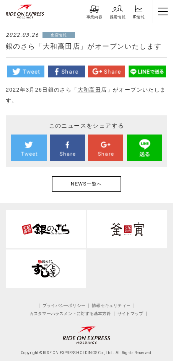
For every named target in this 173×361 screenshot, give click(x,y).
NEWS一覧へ (86, 184)
